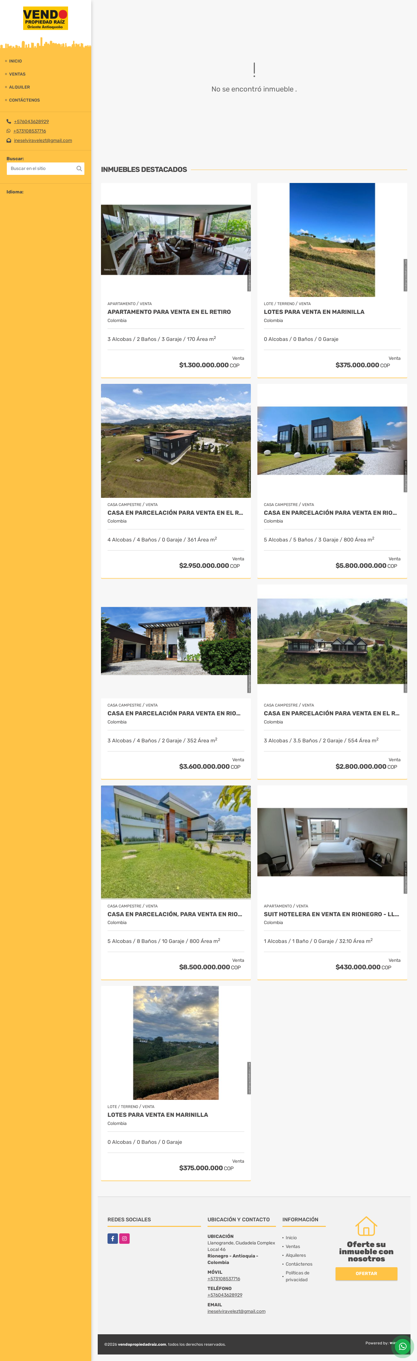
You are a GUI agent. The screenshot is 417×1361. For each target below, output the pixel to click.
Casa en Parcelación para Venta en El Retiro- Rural (176, 513)
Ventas (17, 74)
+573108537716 (29, 131)
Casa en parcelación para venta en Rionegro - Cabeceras (332, 513)
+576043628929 (31, 121)
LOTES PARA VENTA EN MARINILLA (314, 312)
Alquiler (19, 87)
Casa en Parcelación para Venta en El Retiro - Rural (332, 713)
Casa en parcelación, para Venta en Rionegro (176, 914)
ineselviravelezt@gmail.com (43, 140)
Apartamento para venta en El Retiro (169, 312)
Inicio (15, 61)
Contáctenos (24, 100)
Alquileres (296, 1255)
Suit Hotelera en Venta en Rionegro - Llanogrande (332, 914)
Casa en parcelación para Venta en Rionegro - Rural (176, 713)
